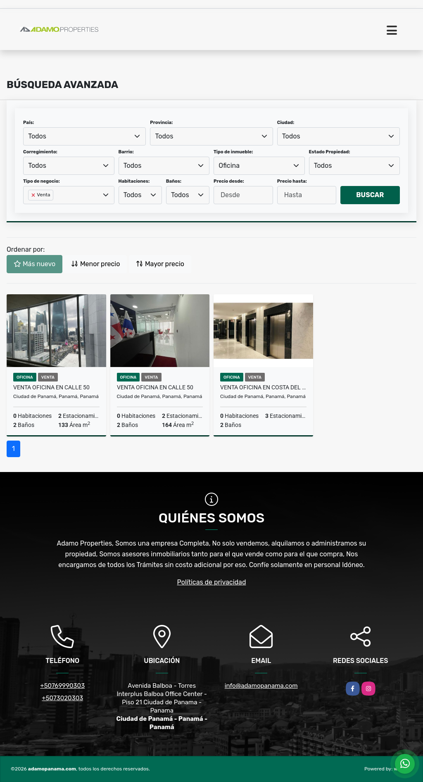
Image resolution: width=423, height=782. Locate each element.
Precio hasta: (292, 181)
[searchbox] (30, 208)
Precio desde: (229, 181)
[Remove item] (34, 195)
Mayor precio (160, 264)
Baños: (173, 181)
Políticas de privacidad (211, 582)
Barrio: (126, 152)
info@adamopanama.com (261, 685)
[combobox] (84, 136)
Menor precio (95, 264)
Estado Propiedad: (329, 152)
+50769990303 (62, 685)
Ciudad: (286, 122)
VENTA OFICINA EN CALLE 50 (51, 387)
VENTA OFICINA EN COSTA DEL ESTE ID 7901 (263, 387)
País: (28, 122)
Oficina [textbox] (229, 165)
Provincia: (161, 122)
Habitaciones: (134, 181)
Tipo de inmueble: (233, 152)
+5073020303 (62, 698)
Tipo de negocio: (41, 181)
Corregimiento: (40, 152)
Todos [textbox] (37, 136)
